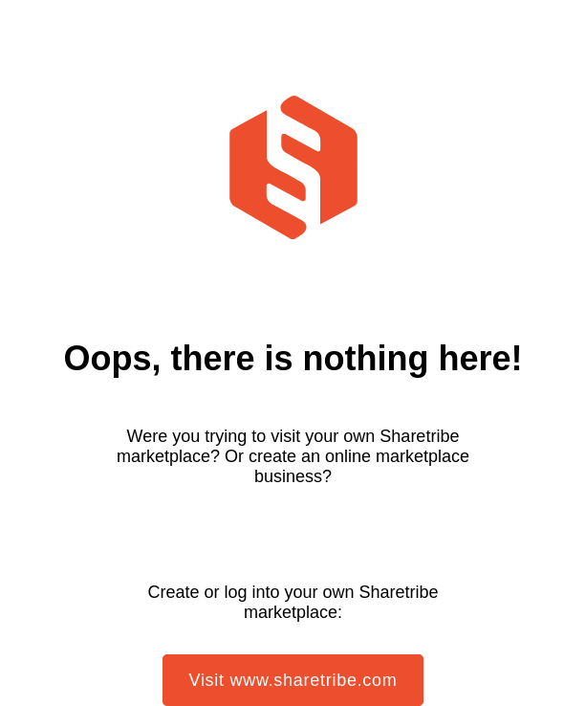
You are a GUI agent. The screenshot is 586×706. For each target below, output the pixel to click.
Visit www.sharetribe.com (292, 680)
